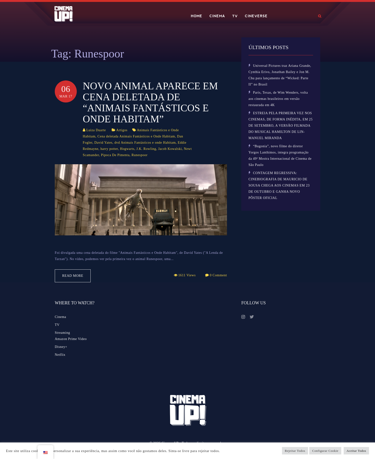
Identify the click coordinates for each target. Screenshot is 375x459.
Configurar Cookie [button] (325, 451)
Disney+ (61, 347)
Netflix (60, 355)
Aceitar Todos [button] (356, 451)
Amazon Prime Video (71, 339)
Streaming (62, 332)
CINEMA (217, 16)
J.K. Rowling (146, 149)
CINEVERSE (256, 16)
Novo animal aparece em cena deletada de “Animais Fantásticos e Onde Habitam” (150, 102)
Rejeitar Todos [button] (295, 451)
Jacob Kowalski (170, 149)
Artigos (121, 130)
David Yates (103, 142)
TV (235, 16)
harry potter (109, 149)
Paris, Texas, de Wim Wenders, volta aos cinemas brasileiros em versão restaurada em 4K (278, 99)
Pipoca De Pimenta (115, 155)
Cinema (60, 317)
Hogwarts (127, 149)
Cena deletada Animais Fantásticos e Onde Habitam (136, 136)
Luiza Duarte (96, 130)
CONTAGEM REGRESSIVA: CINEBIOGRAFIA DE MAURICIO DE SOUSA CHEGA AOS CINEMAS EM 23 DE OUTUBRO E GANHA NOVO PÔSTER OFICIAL (279, 185)
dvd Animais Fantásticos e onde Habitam (145, 142)
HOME (196, 16)
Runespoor (140, 155)
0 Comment (218, 275)
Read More (72, 276)
